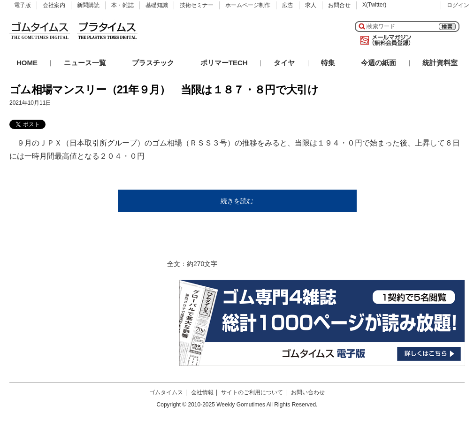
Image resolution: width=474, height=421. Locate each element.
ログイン (458, 5)
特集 (328, 63)
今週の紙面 (378, 63)
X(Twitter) (374, 4)
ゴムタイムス (166, 392)
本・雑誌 (122, 5)
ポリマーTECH (224, 63)
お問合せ (339, 5)
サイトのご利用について (252, 392)
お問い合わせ (308, 392)
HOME (27, 63)
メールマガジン (383, 40)
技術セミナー (197, 5)
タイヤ (284, 63)
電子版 (22, 5)
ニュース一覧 (85, 63)
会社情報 (202, 392)
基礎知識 (156, 5)
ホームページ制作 (247, 5)
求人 (310, 5)
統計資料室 (440, 63)
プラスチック (153, 63)
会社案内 (54, 5)
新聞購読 (88, 5)
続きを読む (237, 201)
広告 (287, 5)
